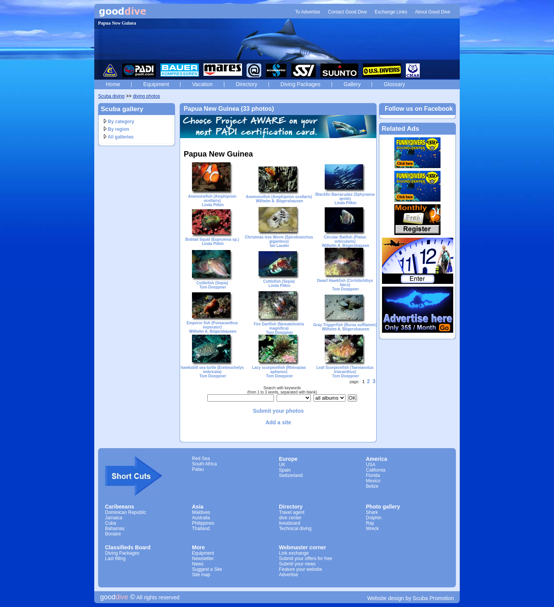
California (375, 470)
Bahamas (115, 528)
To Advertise (307, 12)
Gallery (352, 84)
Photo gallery (383, 507)
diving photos (146, 96)
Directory (246, 84)
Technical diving (295, 528)
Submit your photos (278, 411)
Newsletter (203, 558)
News (198, 564)
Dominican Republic (125, 512)
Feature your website (300, 569)
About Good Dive (432, 12)
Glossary (394, 84)
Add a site (278, 422)
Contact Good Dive (347, 12)
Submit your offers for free (305, 558)
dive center (290, 517)
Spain (285, 470)
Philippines (203, 523)
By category (119, 121)
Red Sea (201, 458)
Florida (373, 475)
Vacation (202, 84)
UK (282, 464)
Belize (372, 486)
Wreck (372, 528)
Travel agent (291, 512)
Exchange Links (391, 12)
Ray (370, 523)
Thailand (201, 528)
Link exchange (294, 553)
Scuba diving (111, 96)
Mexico (373, 481)
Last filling (115, 558)
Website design (385, 598)
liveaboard (289, 523)
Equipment (156, 84)
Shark (372, 512)
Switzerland (291, 475)
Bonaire (113, 534)
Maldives (201, 512)
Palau (198, 469)
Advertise (288, 574)
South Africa (204, 464)
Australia (201, 517)
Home (113, 84)
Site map (201, 574)
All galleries (118, 137)
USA (370, 464)
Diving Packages (300, 84)
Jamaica (113, 517)
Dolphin (374, 517)
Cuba (110, 523)
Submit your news (297, 564)
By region (116, 129)
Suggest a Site (207, 569)
